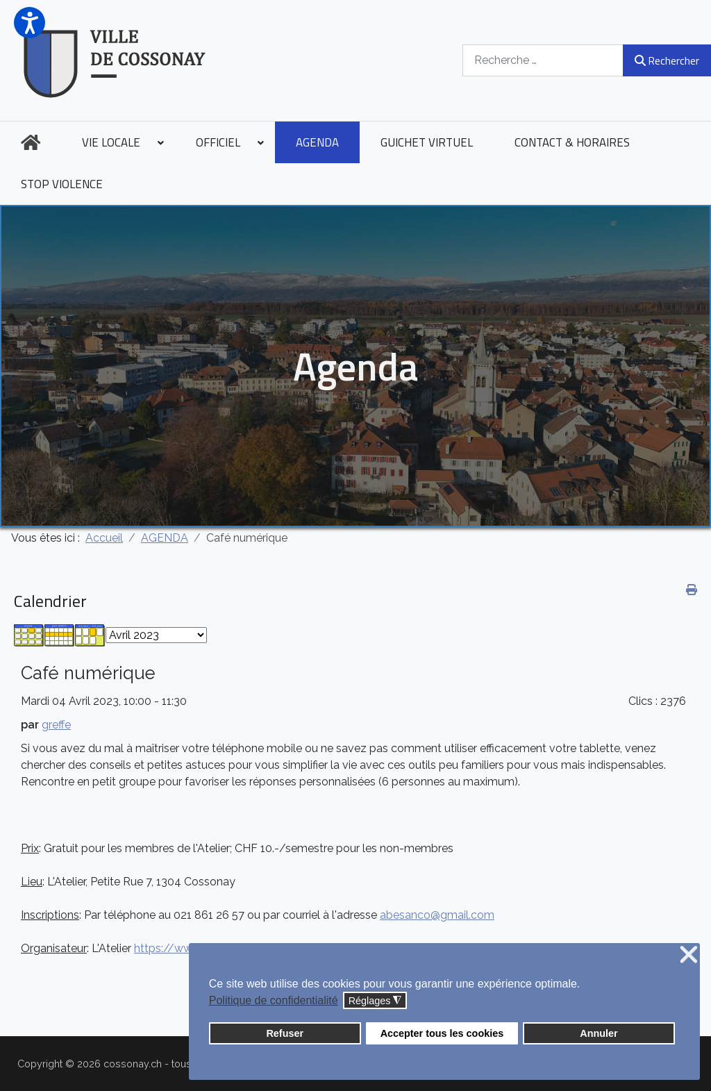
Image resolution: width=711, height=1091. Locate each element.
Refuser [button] (284, 1033)
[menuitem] (30, 142)
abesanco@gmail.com (437, 915)
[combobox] (543, 60)
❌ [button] (689, 955)
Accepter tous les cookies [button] (442, 1033)
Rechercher (667, 60)
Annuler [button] (598, 1033)
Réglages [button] (375, 1001)
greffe (56, 724)
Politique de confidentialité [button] (273, 1000)
